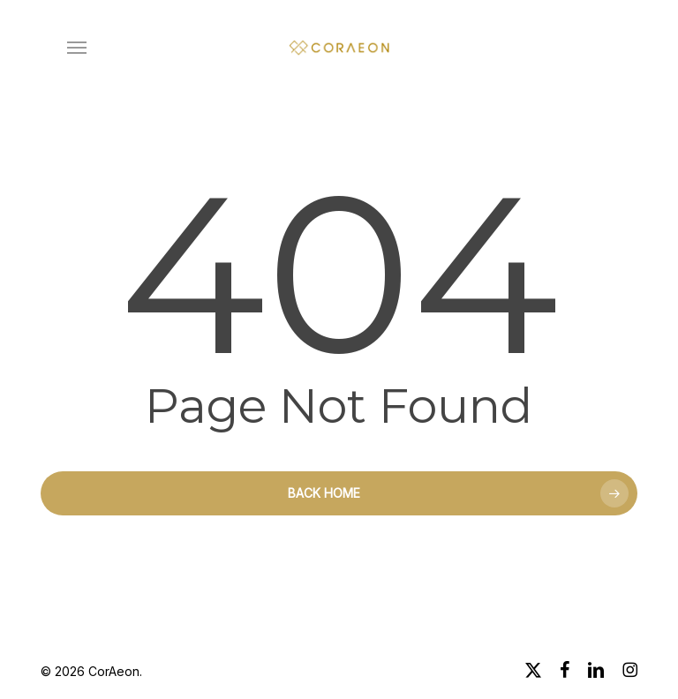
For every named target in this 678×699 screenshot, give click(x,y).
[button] (77, 47)
